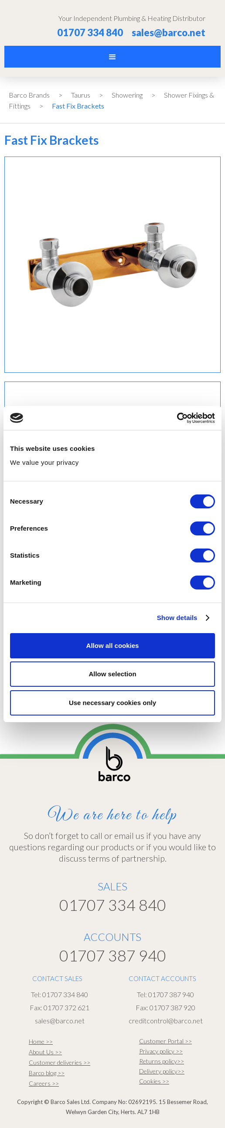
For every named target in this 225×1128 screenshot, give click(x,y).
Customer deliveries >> (59, 1062)
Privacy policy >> (161, 1051)
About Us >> (45, 1052)
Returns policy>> (161, 1061)
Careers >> (44, 1083)
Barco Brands (29, 95)
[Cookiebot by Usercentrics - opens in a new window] (177, 418)
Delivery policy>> (161, 1071)
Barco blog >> (47, 1073)
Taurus (80, 95)
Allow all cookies (112, 645)
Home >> (41, 1041)
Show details (177, 617)
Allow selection (112, 674)
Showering (127, 95)
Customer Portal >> (165, 1041)
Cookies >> (154, 1081)
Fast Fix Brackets (78, 106)
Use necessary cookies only (112, 702)
